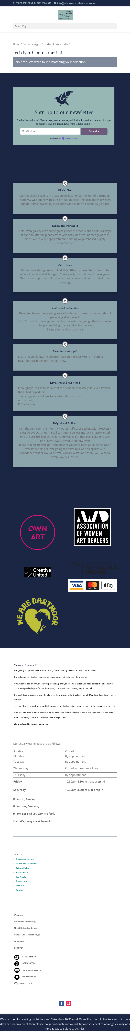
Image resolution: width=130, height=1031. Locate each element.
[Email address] (50, 131)
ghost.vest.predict (23, 983)
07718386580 (29, 963)
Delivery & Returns (25, 859)
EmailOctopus (71, 139)
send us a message (32, 969)
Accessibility (22, 872)
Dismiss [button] (80, 1028)
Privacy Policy (22, 868)
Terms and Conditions (26, 863)
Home (16, 44)
